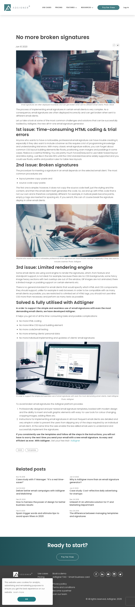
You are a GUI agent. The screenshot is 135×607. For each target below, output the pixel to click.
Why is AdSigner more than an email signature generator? (94, 481)
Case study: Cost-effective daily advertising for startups (93, 492)
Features (71, 7)
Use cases (46, 7)
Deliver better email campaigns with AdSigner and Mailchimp (40, 492)
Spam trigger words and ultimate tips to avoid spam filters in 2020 (37, 515)
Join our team (60, 594)
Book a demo (59, 573)
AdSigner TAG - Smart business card (71, 576)
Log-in (126, 7)
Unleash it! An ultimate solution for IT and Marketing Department (92, 503)
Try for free (108, 7)
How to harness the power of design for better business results (40, 503)
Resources (87, 7)
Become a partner (62, 590)
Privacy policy (60, 583)
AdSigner (75, 440)
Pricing (58, 7)
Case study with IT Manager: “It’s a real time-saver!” (40, 481)
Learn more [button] (18, 592)
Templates (31, 450)
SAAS (20, 450)
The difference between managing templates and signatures (94, 515)
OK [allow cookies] (26, 599)
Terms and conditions (64, 587)
